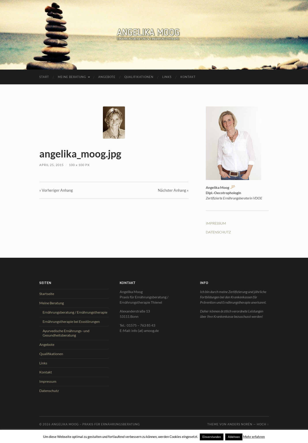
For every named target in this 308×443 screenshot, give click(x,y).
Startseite (46, 294)
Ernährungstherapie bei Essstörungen (71, 321)
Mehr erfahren (254, 437)
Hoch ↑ (263, 424)
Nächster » (173, 190)
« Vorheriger (56, 190)
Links (167, 77)
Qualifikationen (138, 77)
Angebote (106, 77)
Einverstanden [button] (211, 437)
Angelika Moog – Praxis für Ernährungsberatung (95, 424)
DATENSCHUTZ (218, 232)
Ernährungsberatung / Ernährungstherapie (75, 312)
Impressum (47, 381)
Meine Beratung (72, 77)
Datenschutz (49, 390)
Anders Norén (239, 424)
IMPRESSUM (216, 223)
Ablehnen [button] (234, 437)
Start (44, 77)
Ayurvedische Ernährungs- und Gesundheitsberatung (66, 333)
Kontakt (188, 77)
